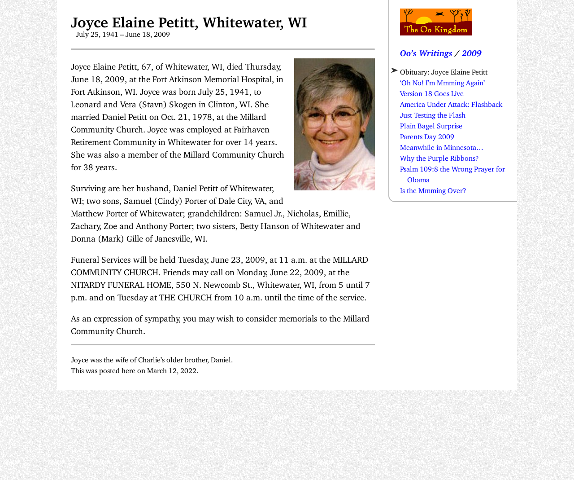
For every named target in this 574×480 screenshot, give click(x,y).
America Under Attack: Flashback (451, 102)
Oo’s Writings (426, 51)
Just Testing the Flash (432, 113)
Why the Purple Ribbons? (439, 156)
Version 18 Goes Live (432, 91)
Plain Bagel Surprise (431, 124)
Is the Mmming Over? (433, 188)
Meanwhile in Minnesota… (441, 145)
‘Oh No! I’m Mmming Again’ (442, 81)
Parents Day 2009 (427, 134)
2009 (472, 51)
